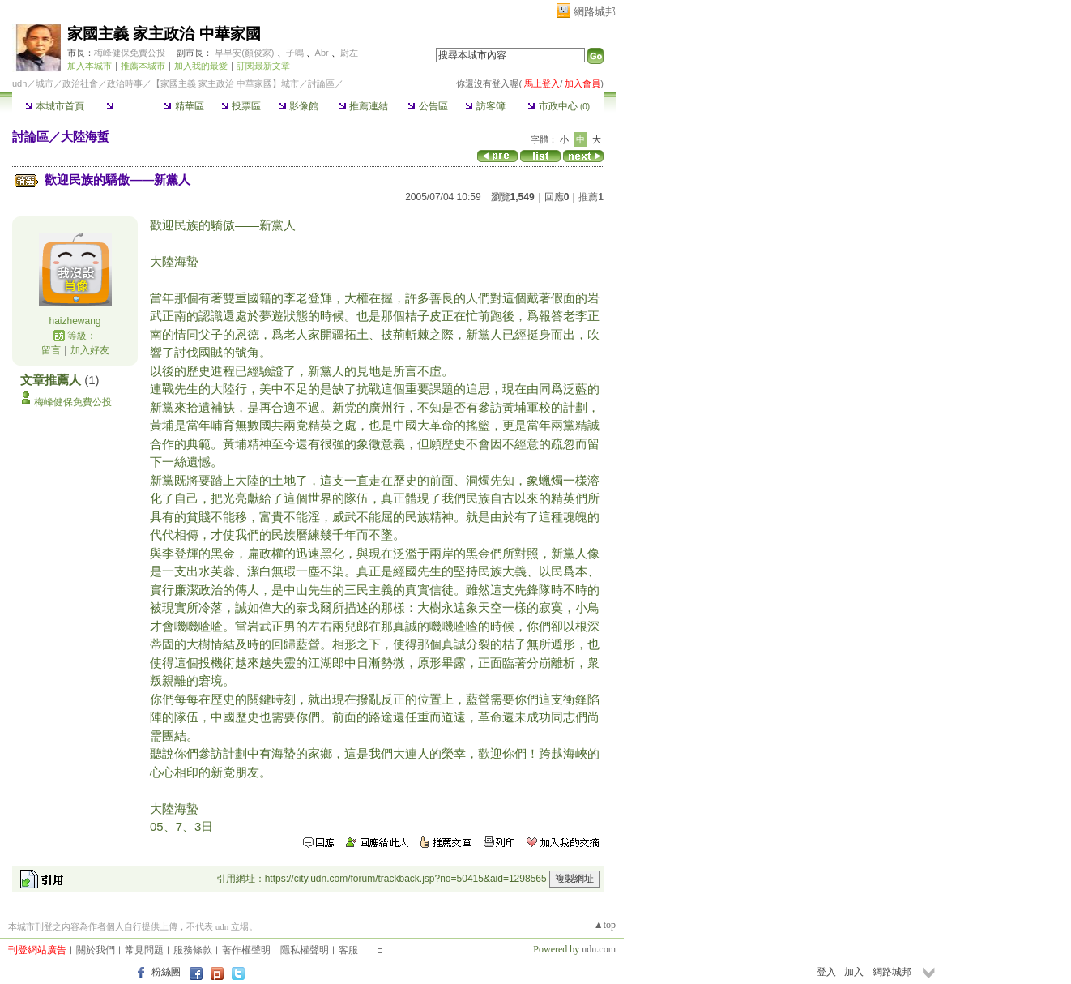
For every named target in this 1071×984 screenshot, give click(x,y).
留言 (51, 350)
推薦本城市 (143, 66)
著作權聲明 (246, 950)
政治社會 (80, 83)
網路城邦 (595, 12)
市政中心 (558, 106)
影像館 (298, 106)
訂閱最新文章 (263, 66)
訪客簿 (485, 106)
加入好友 (89, 350)
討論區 (126, 106)
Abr (322, 53)
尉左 (349, 53)
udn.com (599, 949)
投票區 (241, 106)
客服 (348, 950)
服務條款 (192, 950)
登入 (826, 972)
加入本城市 (89, 66)
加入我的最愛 (201, 66)
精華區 (183, 106)
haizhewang (74, 321)
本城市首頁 (54, 106)
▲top (605, 925)
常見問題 (144, 950)
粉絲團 (166, 972)
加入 (854, 972)
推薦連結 (363, 106)
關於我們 (95, 950)
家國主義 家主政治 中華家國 (164, 33)
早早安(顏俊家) (244, 53)
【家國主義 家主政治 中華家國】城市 (225, 83)
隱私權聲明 (304, 950)
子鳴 (295, 53)
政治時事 (125, 83)
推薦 (591, 197)
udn (19, 83)
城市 (44, 83)
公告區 (427, 106)
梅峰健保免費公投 (129, 53)
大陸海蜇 (85, 136)
